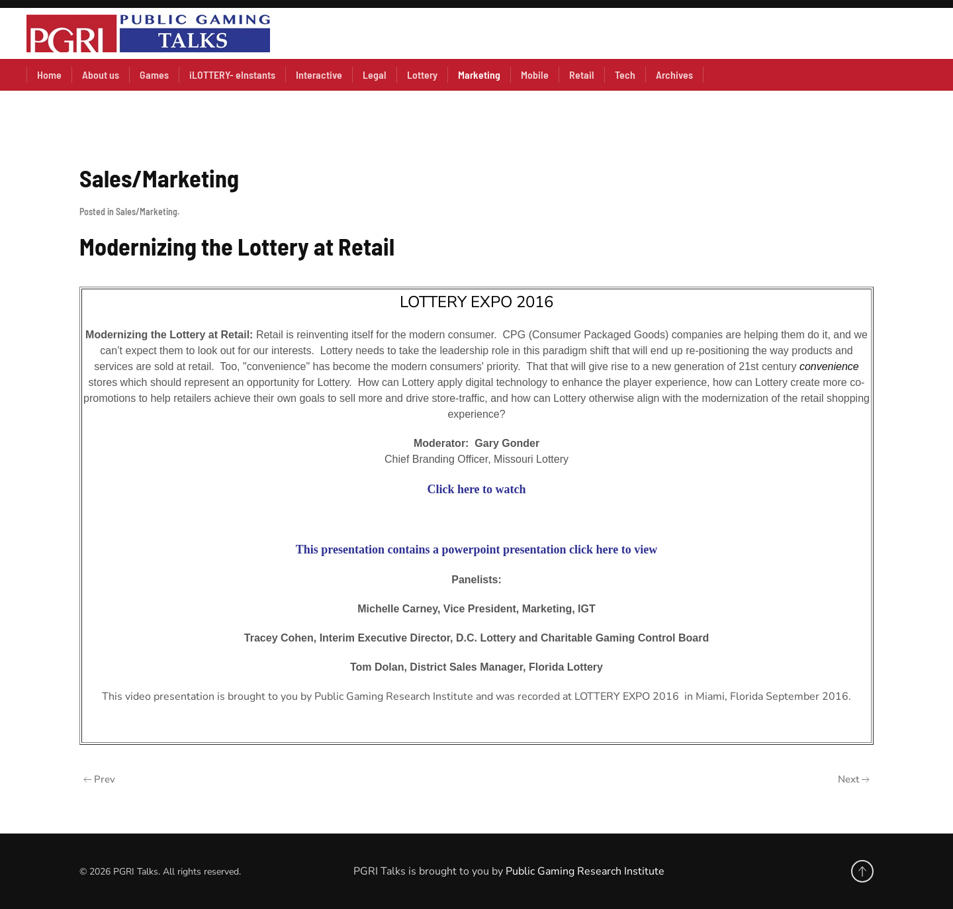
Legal (374, 74)
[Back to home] (148, 33)
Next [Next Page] (854, 779)
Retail (581, 74)
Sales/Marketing (146, 211)
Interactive (319, 74)
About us (100, 74)
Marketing (479, 74)
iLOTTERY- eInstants (232, 74)
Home (49, 74)
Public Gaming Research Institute (585, 871)
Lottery (422, 74)
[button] (862, 871)
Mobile (535, 74)
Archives (674, 74)
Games (154, 74)
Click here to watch (476, 489)
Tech (625, 74)
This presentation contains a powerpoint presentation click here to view (477, 549)
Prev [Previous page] (99, 779)
